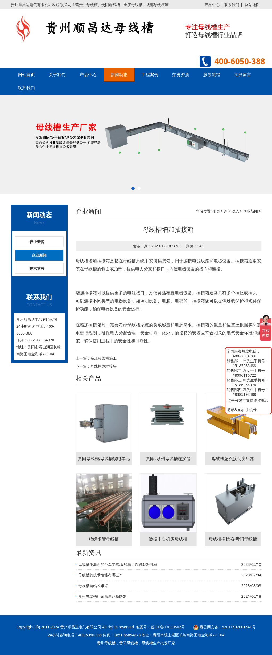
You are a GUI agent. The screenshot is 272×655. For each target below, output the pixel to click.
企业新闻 (39, 255)
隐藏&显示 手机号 (242, 409)
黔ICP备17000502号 (168, 626)
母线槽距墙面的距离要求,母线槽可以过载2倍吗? (118, 564)
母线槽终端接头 (103, 366)
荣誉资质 (180, 75)
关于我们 (57, 75)
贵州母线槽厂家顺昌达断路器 (102, 596)
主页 (216, 211)
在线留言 (242, 75)
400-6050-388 (244, 356)
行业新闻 (37, 241)
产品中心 (212, 4)
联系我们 (231, 4)
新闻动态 (118, 75)
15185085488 (244, 365)
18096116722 (244, 375)
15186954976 (244, 384)
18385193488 (244, 394)
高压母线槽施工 (103, 358)
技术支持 (37, 268)
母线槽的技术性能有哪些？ (100, 574)
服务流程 (211, 75)
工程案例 (149, 75)
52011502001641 (237, 626)
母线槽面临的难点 (93, 585)
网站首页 (26, 75)
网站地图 (252, 4)
